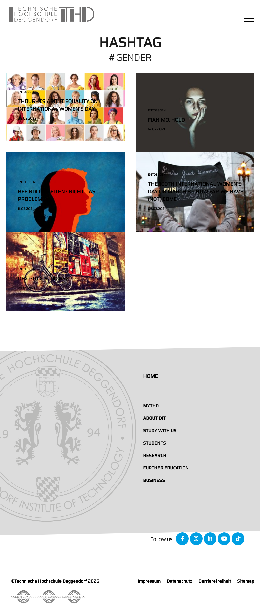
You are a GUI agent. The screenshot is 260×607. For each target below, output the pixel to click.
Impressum (149, 581)
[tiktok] (238, 538)
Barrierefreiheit (214, 581)
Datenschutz (179, 581)
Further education (166, 467)
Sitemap (245, 581)
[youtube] (224, 538)
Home (150, 376)
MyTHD (151, 405)
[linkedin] (210, 538)
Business (154, 480)
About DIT (154, 418)
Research (154, 455)
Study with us (159, 430)
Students (154, 443)
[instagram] (196, 538)
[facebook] (182, 538)
